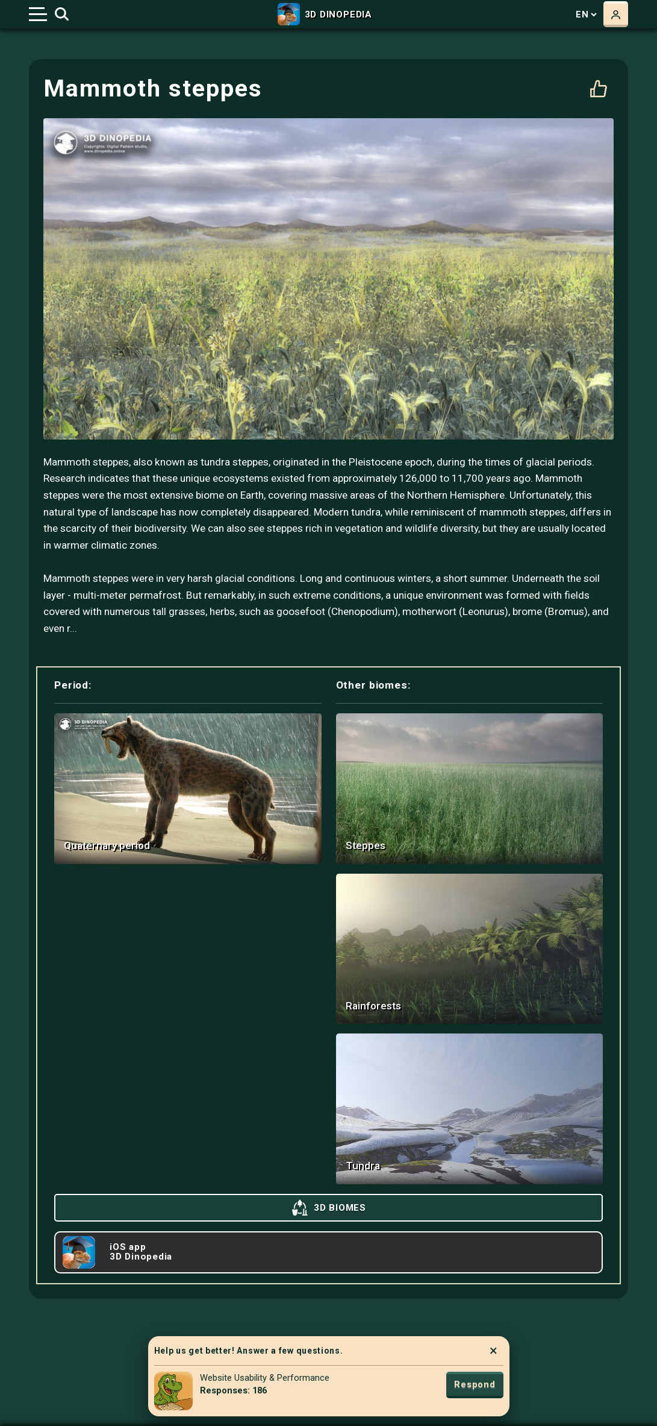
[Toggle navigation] (38, 14)
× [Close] (493, 1350)
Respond (474, 1384)
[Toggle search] (61, 14)
